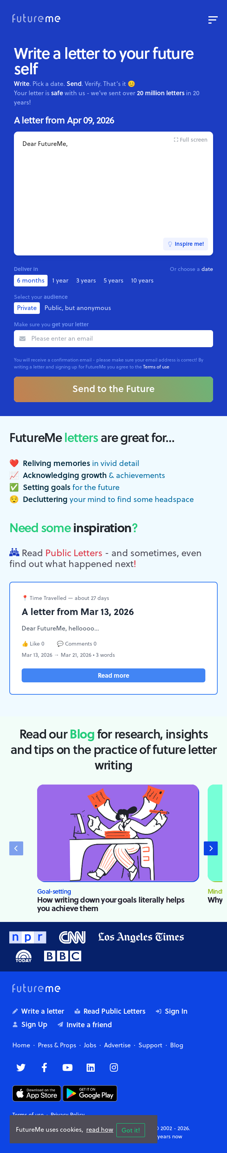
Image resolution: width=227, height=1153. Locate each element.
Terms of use (156, 366)
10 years (142, 280)
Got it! (130, 1130)
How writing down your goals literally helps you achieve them (111, 904)
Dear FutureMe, (113, 193)
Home (21, 1045)
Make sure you (51, 324)
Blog (176, 1045)
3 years (86, 280)
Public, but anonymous (77, 307)
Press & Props (57, 1045)
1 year (60, 280)
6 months (30, 280)
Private (27, 307)
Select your (41, 297)
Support (150, 1045)
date (207, 269)
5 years (113, 280)
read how (99, 1129)
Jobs (90, 1045)
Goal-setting (54, 891)
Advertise (117, 1045)
